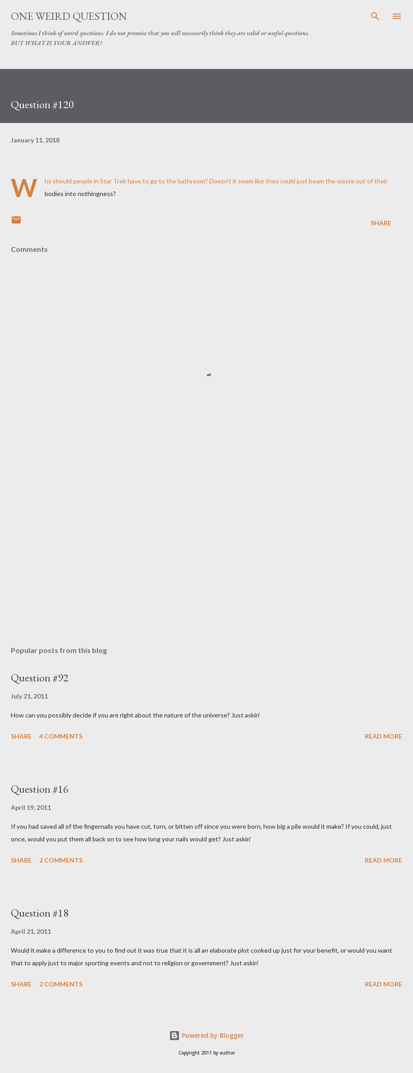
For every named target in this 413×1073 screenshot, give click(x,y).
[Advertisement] (206, 554)
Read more (383, 736)
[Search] (375, 16)
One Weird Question (69, 16)
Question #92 (40, 678)
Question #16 (40, 789)
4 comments (61, 736)
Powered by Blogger (206, 1035)
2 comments (61, 860)
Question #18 (40, 913)
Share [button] (381, 223)
